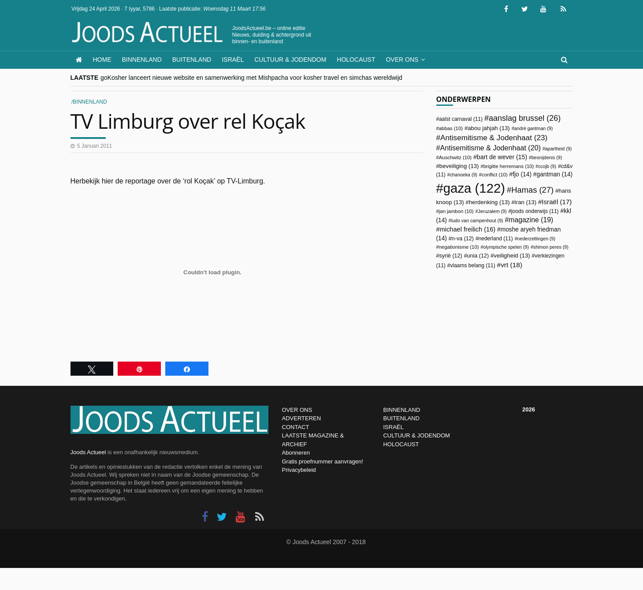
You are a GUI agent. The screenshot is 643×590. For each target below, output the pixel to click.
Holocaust (356, 59)
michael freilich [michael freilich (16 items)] (468, 229)
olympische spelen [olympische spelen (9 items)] (506, 247)
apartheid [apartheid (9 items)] (558, 148)
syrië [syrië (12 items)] (450, 256)
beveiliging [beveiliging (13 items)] (459, 166)
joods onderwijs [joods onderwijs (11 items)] (535, 211)
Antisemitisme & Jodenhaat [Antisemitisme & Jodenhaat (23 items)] (493, 137)
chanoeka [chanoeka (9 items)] (463, 174)
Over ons (402, 59)
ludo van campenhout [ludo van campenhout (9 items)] (477, 220)
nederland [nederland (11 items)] (496, 238)
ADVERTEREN (301, 418)
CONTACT (295, 427)
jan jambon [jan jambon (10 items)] (456, 211)
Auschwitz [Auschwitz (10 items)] (455, 157)
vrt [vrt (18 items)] (511, 265)
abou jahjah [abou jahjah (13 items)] (489, 128)
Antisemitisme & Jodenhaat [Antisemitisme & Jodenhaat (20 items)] (490, 148)
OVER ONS (297, 410)
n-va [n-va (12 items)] (463, 238)
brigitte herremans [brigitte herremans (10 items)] (508, 166)
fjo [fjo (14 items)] (522, 174)
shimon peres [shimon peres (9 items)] (551, 247)
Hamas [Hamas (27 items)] (532, 189)
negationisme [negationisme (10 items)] (459, 247)
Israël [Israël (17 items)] (557, 201)
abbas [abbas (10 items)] (451, 128)
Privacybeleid (299, 470)
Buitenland (192, 59)
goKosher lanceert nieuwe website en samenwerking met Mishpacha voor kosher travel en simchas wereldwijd (251, 77)
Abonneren (296, 452)
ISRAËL (393, 427)
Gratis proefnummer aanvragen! (322, 461)
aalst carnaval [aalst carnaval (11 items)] (461, 119)
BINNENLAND (401, 410)
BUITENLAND (401, 418)
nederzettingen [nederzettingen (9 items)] (536, 238)
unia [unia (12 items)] (478, 256)
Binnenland (142, 59)
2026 (528, 409)
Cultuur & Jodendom (290, 59)
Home (102, 59)
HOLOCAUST (401, 444)
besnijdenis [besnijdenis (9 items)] (546, 157)
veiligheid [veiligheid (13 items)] (512, 255)
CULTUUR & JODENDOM (416, 435)
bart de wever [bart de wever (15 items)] (502, 157)
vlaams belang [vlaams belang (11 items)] (472, 265)
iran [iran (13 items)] (525, 202)
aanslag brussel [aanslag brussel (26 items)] (525, 118)
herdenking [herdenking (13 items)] (489, 202)
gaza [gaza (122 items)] (474, 188)
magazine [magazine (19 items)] (531, 220)
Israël (233, 59)
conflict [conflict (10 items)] (495, 174)
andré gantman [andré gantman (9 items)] (533, 128)
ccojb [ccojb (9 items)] (547, 166)
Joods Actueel (88, 452)
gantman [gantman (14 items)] (555, 174)
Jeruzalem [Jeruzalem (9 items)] (492, 211)
